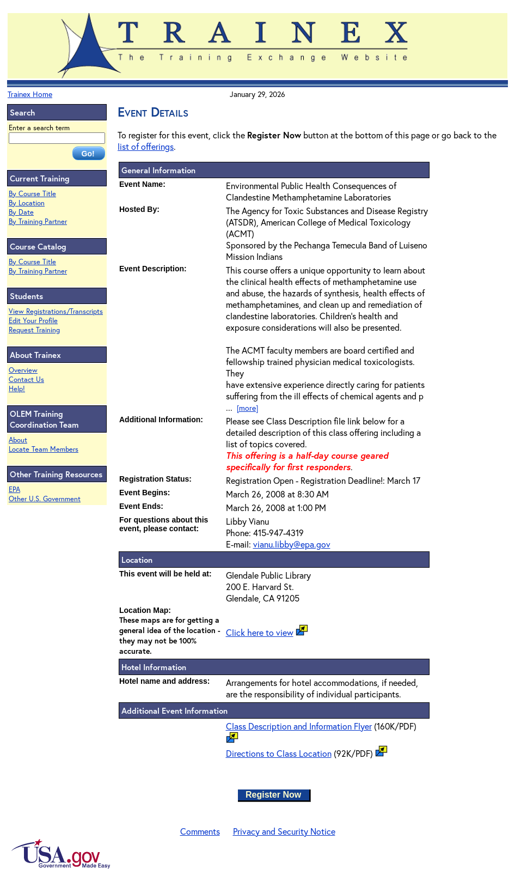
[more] (247, 408)
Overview (23, 370)
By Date (21, 212)
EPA (14, 489)
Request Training (34, 330)
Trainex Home (30, 94)
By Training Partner (38, 221)
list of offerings (146, 146)
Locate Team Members (43, 449)
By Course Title (32, 193)
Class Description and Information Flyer (299, 726)
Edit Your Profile (33, 320)
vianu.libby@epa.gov (291, 544)
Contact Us (26, 379)
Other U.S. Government (45, 498)
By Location (27, 203)
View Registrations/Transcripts (56, 311)
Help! (17, 388)
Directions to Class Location (279, 753)
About (18, 440)
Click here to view (259, 632)
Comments (200, 831)
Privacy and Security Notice (284, 831)
